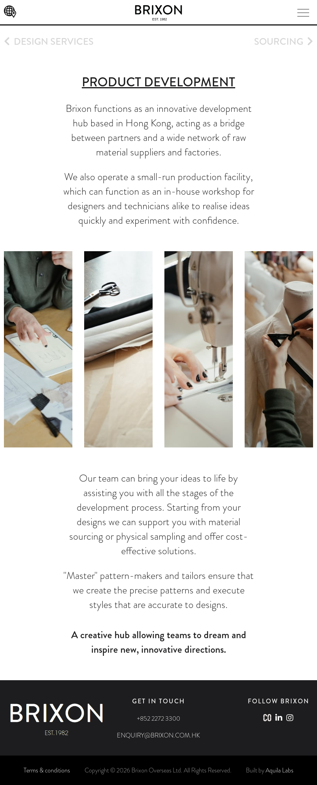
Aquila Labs (279, 770)
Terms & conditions (47, 770)
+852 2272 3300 (158, 718)
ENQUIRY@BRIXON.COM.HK (158, 735)
